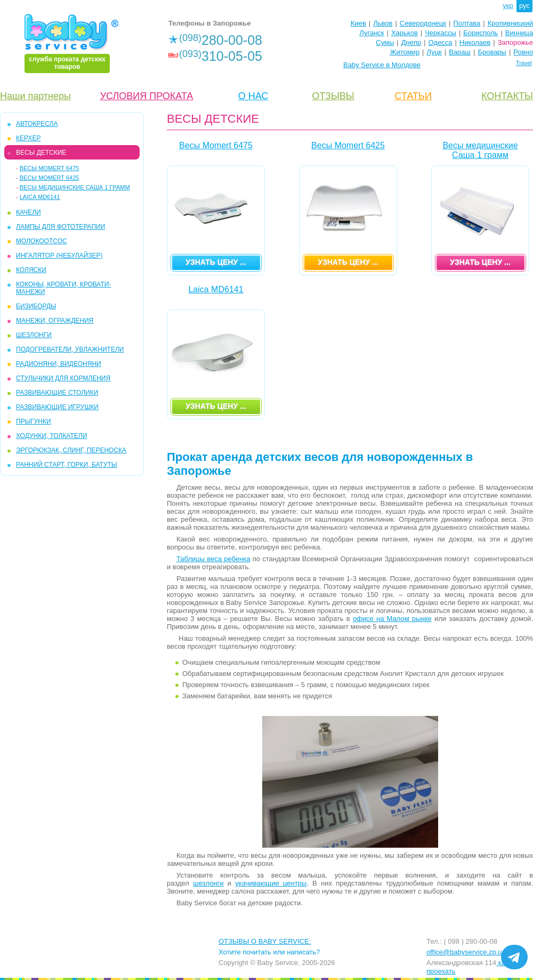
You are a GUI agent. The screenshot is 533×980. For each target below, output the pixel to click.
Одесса (441, 42)
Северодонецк (423, 23)
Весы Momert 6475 (49, 168)
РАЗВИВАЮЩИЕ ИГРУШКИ (57, 407)
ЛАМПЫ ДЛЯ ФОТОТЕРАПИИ (60, 226)
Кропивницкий (510, 23)
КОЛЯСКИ (31, 270)
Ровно (523, 52)
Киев (358, 23)
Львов (382, 23)
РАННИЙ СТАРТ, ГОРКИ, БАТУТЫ (66, 464)
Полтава (466, 23)
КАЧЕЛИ (28, 212)
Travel (524, 63)
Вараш (460, 52)
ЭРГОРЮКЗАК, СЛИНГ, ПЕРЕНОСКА (71, 450)
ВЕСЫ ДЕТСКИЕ (41, 152)
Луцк (434, 52)
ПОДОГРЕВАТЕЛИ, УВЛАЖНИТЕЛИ (70, 349)
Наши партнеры (35, 96)
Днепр (411, 42)
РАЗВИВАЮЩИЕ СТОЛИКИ (57, 392)
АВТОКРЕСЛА (37, 124)
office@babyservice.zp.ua (466, 952)
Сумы (385, 42)
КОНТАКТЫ (507, 96)
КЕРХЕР (28, 138)
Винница (519, 33)
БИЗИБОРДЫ (36, 306)
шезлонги (208, 883)
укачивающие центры (270, 883)
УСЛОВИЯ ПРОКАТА (146, 96)
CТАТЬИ (413, 96)
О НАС (253, 96)
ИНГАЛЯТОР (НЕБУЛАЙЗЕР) (59, 255)
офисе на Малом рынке (392, 619)
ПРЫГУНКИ (33, 421)
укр (508, 6)
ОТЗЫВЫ (333, 96)
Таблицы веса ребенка (213, 559)
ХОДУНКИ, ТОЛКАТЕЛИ (51, 436)
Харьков (404, 33)
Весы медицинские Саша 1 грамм (75, 187)
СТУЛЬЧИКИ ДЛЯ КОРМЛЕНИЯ (63, 378)
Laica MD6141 (40, 197)
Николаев (474, 42)
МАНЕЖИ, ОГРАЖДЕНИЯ (54, 320)
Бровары (492, 52)
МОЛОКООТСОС (41, 241)
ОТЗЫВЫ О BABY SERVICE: (265, 941)
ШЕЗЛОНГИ (34, 335)
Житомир (404, 52)
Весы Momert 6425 (49, 177)
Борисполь (480, 33)
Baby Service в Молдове (382, 65)
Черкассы (440, 33)
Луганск (371, 33)
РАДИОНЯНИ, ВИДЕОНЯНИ (58, 364)
